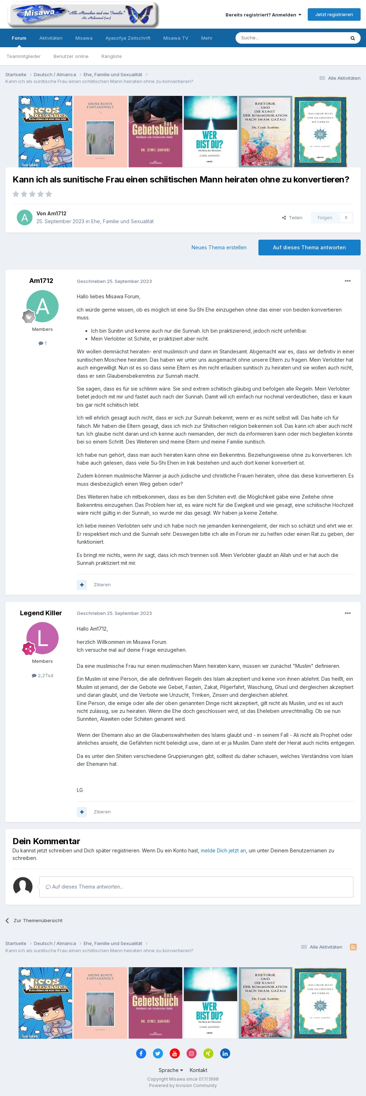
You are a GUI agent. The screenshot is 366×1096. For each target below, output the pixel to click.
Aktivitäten (51, 38)
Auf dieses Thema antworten (309, 247)
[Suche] (268, 38)
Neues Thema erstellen (219, 247)
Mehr (207, 38)
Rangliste (112, 56)
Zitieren (102, 584)
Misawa (84, 38)
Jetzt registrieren (334, 14)
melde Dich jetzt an (223, 850)
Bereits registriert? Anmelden (263, 15)
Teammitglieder (23, 56)
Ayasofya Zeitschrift (127, 38)
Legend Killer (41, 613)
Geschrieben (114, 281)
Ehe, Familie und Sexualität (122, 221)
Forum (19, 41)
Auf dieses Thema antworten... (84, 887)
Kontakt (198, 1070)
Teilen (292, 217)
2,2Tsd (42, 675)
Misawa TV (175, 38)
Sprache (171, 1070)
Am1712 (56, 213)
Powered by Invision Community (183, 1085)
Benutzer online (71, 56)
